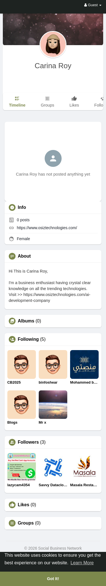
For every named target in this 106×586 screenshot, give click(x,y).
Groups (26, 523)
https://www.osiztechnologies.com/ (47, 227)
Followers (28, 442)
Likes (23, 505)
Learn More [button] (82, 562)
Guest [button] (92, 5)
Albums (26, 321)
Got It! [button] (53, 578)
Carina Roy (52, 65)
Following (28, 339)
